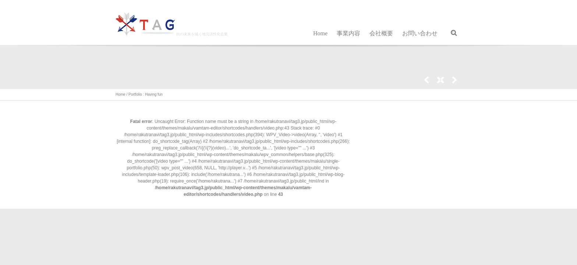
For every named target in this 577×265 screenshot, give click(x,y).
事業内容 (348, 33)
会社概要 (381, 33)
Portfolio (135, 94)
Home (320, 33)
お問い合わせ (420, 33)
